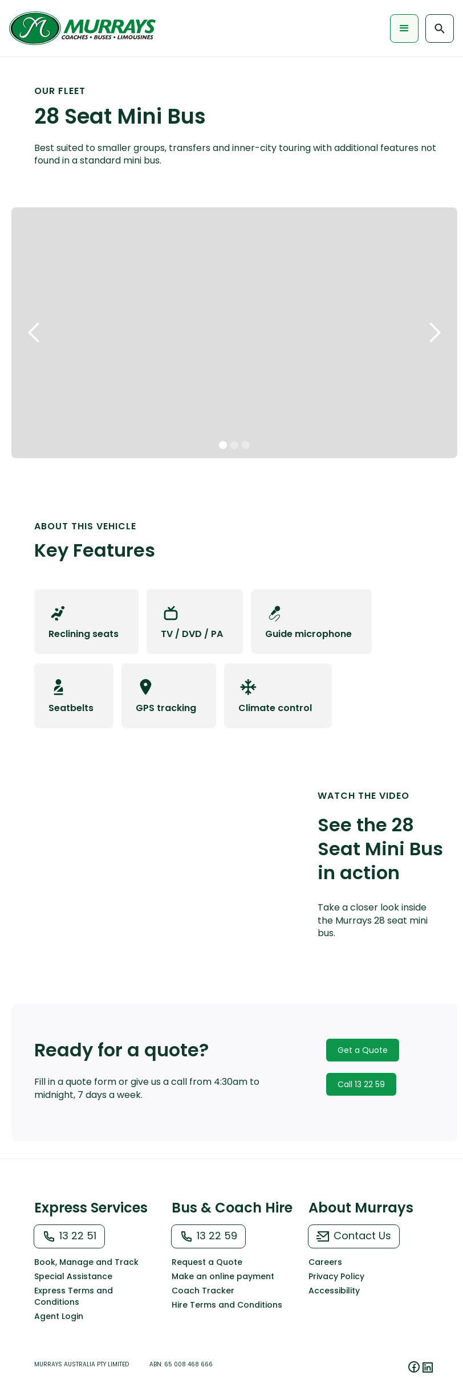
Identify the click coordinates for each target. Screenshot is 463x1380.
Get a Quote (363, 1050)
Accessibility (334, 1290)
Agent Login (58, 1316)
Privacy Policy (336, 1276)
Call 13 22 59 (361, 1084)
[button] (404, 28)
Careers (325, 1262)
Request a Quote (207, 1262)
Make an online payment (223, 1276)
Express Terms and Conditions (73, 1296)
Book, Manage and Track (86, 1262)
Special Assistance (73, 1276)
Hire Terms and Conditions (227, 1304)
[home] (85, 28)
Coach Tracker (203, 1290)
